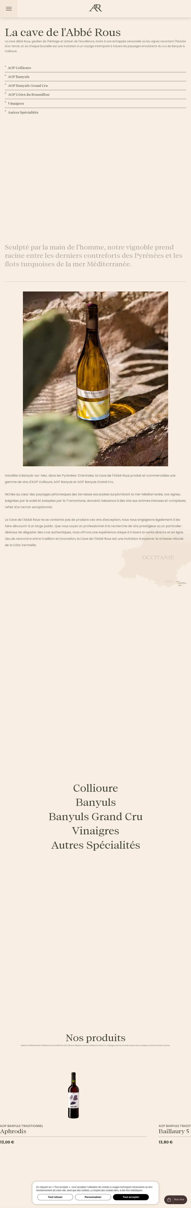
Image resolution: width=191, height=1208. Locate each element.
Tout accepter (131, 1197)
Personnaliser (93, 1197)
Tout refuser (55, 1197)
